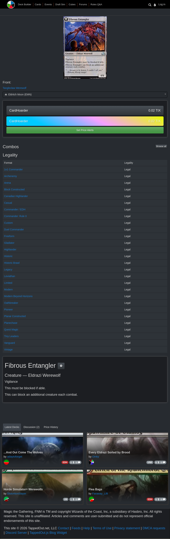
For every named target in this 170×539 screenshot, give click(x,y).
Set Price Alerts (85, 130)
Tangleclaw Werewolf (14, 88)
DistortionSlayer (16, 493)
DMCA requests (154, 528)
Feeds (76, 528)
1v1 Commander (13, 169)
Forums (83, 4)
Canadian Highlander (16, 196)
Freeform (9, 236)
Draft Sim (60, 4)
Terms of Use (102, 528)
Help (86, 528)
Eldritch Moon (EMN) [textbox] (18, 94)
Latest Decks (12, 427)
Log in (161, 4)
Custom (8, 222)
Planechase (10, 322)
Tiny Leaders (11, 336)
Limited (8, 282)
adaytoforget (14, 456)
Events (48, 4)
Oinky (95, 456)
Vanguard (9, 342)
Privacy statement (127, 528)
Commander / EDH (14, 209)
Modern (8, 289)
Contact (63, 528)
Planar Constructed (15, 316)
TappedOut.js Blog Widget (48, 532)
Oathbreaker (11, 302)
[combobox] (85, 95)
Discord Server (16, 532)
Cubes (72, 4)
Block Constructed (14, 189)
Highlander (10, 249)
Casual (8, 202)
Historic (8, 256)
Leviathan (9, 276)
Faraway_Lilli (100, 493)
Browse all (161, 146)
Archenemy (10, 176)
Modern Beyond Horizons (18, 296)
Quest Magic (11, 329)
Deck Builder (24, 4)
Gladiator (9, 242)
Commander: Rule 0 (15, 216)
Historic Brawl (12, 262)
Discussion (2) (32, 427)
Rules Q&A (96, 4)
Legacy (8, 269)
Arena (7, 182)
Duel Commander (14, 229)
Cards (38, 4)
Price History (51, 427)
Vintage (8, 349)
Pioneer (8, 309)
